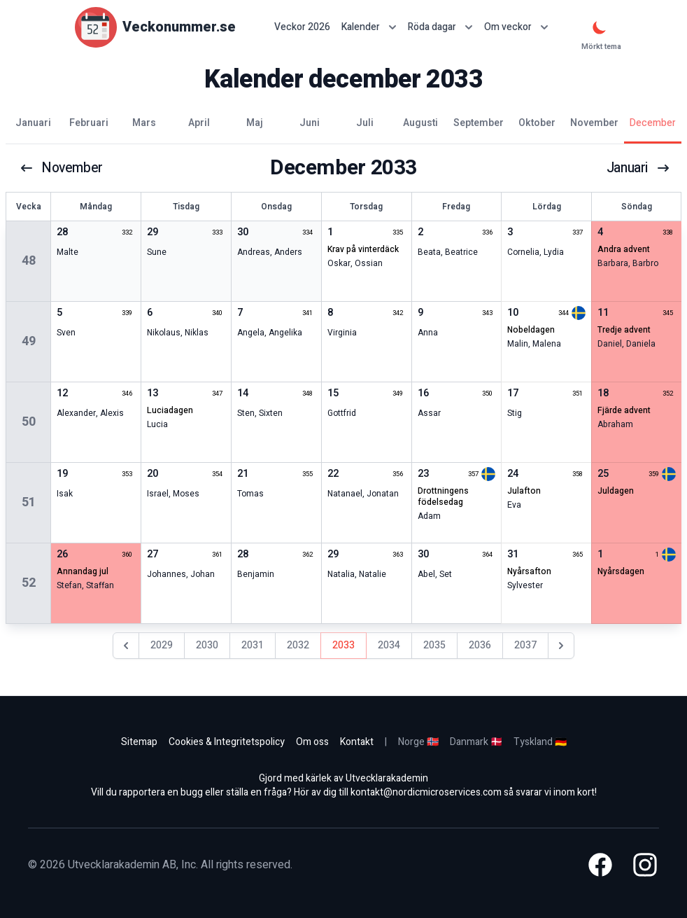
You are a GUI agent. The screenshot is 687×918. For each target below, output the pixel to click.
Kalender (369, 27)
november (63, 168)
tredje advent (624, 330)
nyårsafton (529, 571)
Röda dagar (440, 27)
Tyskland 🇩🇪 (540, 742)
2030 (207, 645)
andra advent (623, 249)
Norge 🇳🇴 (418, 742)
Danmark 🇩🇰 (476, 742)
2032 (298, 645)
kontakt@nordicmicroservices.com (426, 792)
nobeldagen (531, 330)
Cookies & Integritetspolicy (227, 742)
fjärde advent (624, 410)
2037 (525, 645)
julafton (524, 491)
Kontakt (357, 742)
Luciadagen (170, 410)
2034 (389, 645)
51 (29, 502)
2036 (480, 645)
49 (29, 341)
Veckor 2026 (302, 27)
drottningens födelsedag (443, 496)
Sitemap (139, 742)
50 (29, 421)
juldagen (615, 491)
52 (29, 582)
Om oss (312, 742)
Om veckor (516, 27)
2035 (434, 645)
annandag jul (82, 571)
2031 (252, 645)
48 (29, 260)
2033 (343, 645)
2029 (161, 645)
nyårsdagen (620, 571)
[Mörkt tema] (599, 27)
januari (637, 168)
